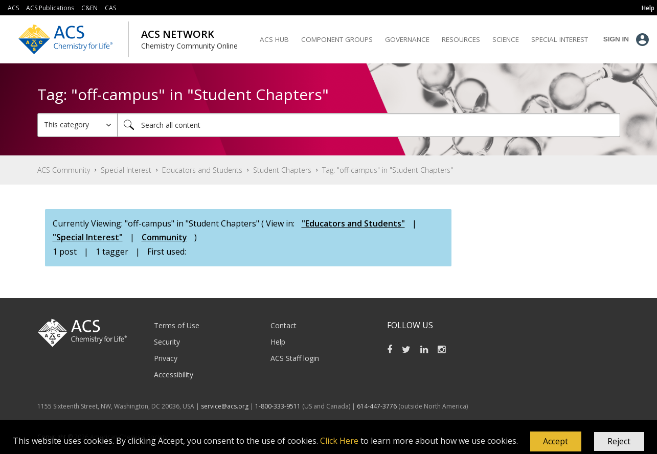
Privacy (165, 358)
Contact (283, 325)
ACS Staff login (294, 358)
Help (277, 342)
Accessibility (173, 374)
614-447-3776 (377, 406)
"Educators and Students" (353, 223)
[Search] (368, 125)
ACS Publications (50, 8)
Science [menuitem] (505, 39)
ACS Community (63, 170)
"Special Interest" (88, 237)
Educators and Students (202, 170)
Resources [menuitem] (461, 39)
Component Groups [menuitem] (337, 39)
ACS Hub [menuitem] (274, 39)
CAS (110, 8)
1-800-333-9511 (278, 406)
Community (164, 237)
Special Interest (126, 170)
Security (167, 342)
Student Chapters (282, 170)
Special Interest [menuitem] (559, 39)
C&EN (89, 8)
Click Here (339, 440)
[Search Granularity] (77, 125)
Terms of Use (176, 325)
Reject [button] (618, 441)
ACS (13, 8)
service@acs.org (224, 406)
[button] (555, 442)
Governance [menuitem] (407, 39)
